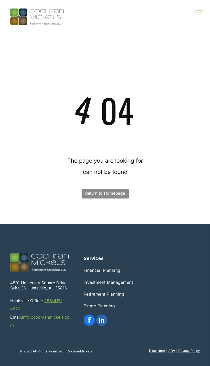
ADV (171, 351)
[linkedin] (101, 321)
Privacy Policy (189, 351)
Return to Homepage (105, 193)
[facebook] (89, 321)
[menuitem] (109, 270)
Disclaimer (157, 351)
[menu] (198, 12)
